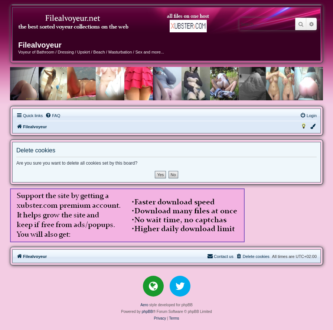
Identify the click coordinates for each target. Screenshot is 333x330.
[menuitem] (52, 115)
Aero (144, 305)
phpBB (147, 312)
